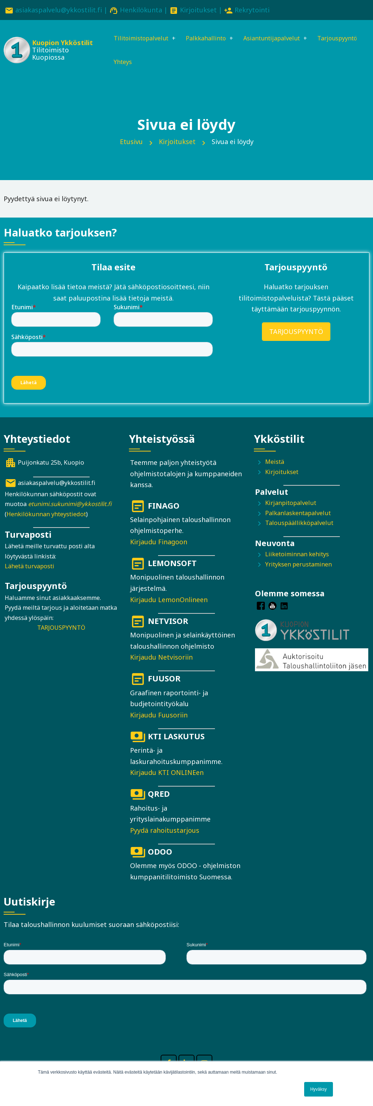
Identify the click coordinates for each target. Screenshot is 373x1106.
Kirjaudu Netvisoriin (161, 659)
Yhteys (176, 63)
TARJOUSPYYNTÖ (296, 334)
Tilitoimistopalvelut (138, 39)
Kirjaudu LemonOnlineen (169, 601)
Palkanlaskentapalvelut (298, 516)
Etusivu (131, 144)
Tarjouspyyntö (130, 63)
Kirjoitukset (198, 9)
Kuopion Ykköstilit (46, 44)
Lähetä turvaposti (29, 569)
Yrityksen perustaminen (298, 566)
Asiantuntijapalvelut (281, 39)
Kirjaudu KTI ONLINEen (167, 775)
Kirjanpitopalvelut (290, 505)
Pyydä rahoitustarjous (164, 832)
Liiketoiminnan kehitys (297, 557)
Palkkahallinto (209, 39)
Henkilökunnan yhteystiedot (46, 516)
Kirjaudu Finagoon (158, 544)
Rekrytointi (252, 9)
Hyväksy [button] (318, 1089)
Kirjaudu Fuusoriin (159, 717)
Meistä (274, 464)
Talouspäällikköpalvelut (299, 525)
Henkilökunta (141, 9)
